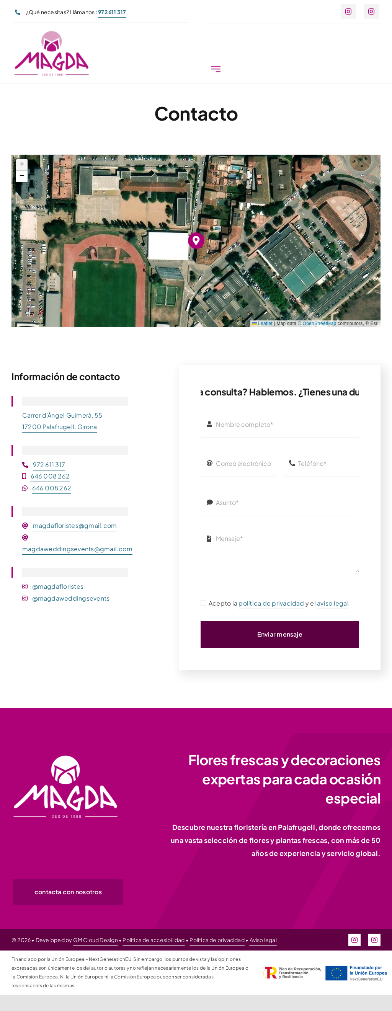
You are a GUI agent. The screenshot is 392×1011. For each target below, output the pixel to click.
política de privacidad (271, 603)
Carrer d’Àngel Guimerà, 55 (62, 415)
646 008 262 (50, 476)
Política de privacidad (217, 939)
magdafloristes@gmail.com (75, 525)
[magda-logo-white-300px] (65, 757)
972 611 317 (49, 465)
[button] (196, 240)
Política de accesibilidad (153, 939)
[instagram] (348, 11)
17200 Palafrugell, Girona (59, 427)
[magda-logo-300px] (51, 34)
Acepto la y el (279, 603)
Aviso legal (263, 939)
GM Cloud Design (95, 939)
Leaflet (262, 323)
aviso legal (333, 603)
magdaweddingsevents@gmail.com (77, 549)
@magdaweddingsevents (71, 598)
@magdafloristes (58, 586)
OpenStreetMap (319, 323)
